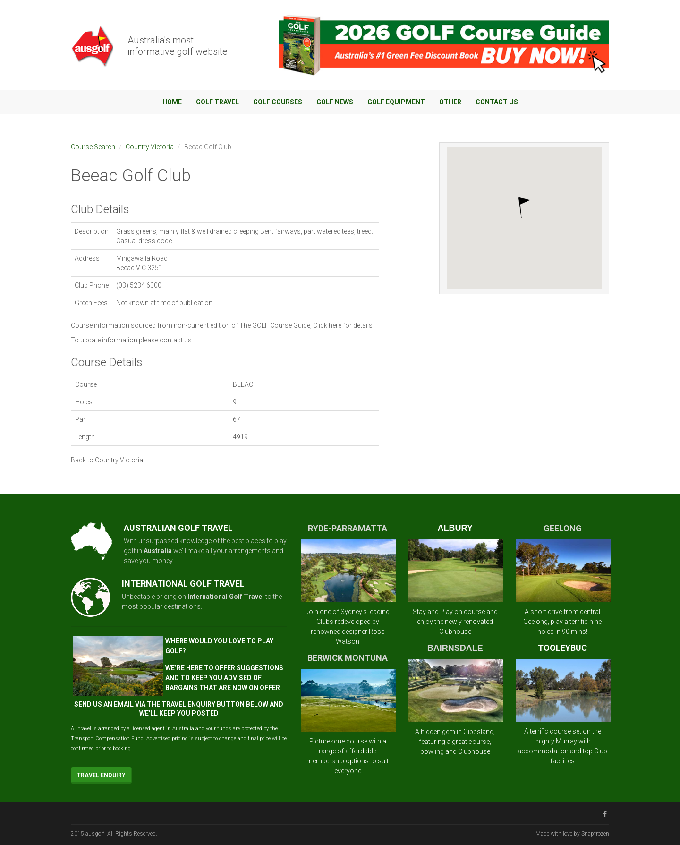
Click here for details (343, 325)
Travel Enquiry (101, 775)
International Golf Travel (225, 596)
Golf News (334, 102)
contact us (176, 340)
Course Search (93, 147)
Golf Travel (217, 102)
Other (450, 102)
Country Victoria (150, 147)
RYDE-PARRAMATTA (347, 528)
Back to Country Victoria (107, 460)
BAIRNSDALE (455, 648)
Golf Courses (277, 102)
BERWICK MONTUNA (347, 658)
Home (172, 102)
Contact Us (497, 102)
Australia (158, 551)
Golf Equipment (396, 102)
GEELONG (563, 528)
